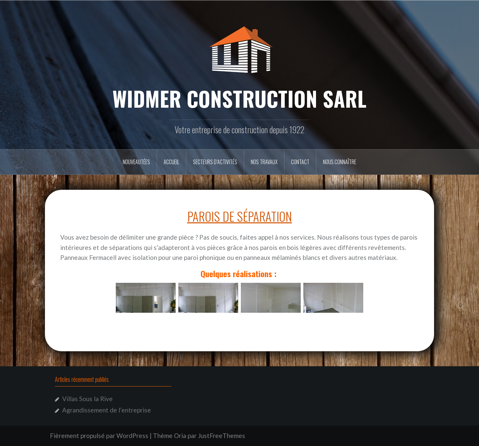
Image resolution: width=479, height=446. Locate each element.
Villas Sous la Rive (87, 398)
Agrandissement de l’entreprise (106, 410)
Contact (300, 162)
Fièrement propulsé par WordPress (99, 435)
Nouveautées (136, 162)
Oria (180, 435)
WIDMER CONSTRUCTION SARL (239, 98)
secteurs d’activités (215, 162)
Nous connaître (339, 162)
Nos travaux (264, 162)
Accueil (171, 162)
